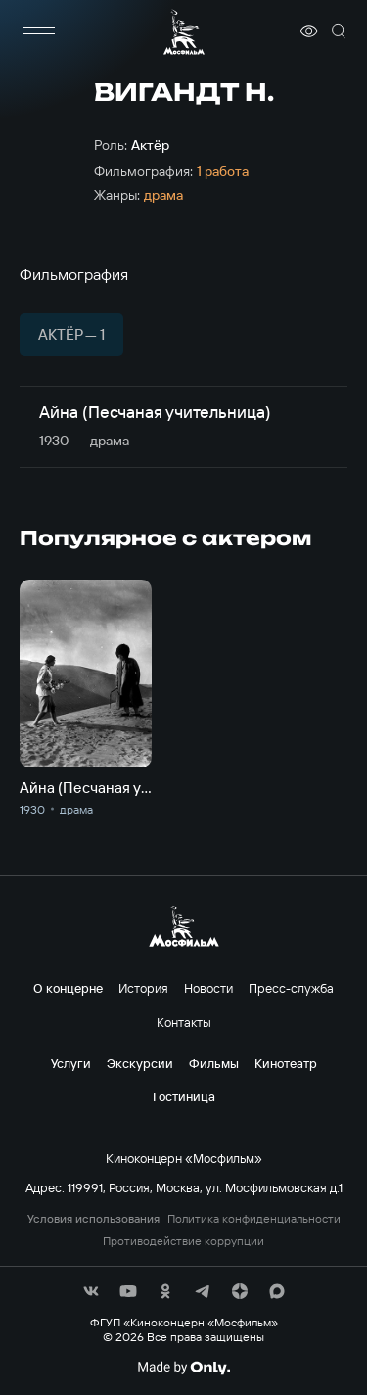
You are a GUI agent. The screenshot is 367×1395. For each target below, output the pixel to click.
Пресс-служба (291, 988)
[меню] (39, 31)
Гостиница (184, 1096)
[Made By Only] (183, 1367)
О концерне (68, 988)
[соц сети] (91, 1291)
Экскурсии (140, 1063)
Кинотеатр (285, 1063)
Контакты (184, 1022)
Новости (208, 988)
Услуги (71, 1063)
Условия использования (93, 1219)
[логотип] (184, 32)
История (143, 988)
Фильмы (214, 1063)
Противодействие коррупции (183, 1241)
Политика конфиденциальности (254, 1219)
